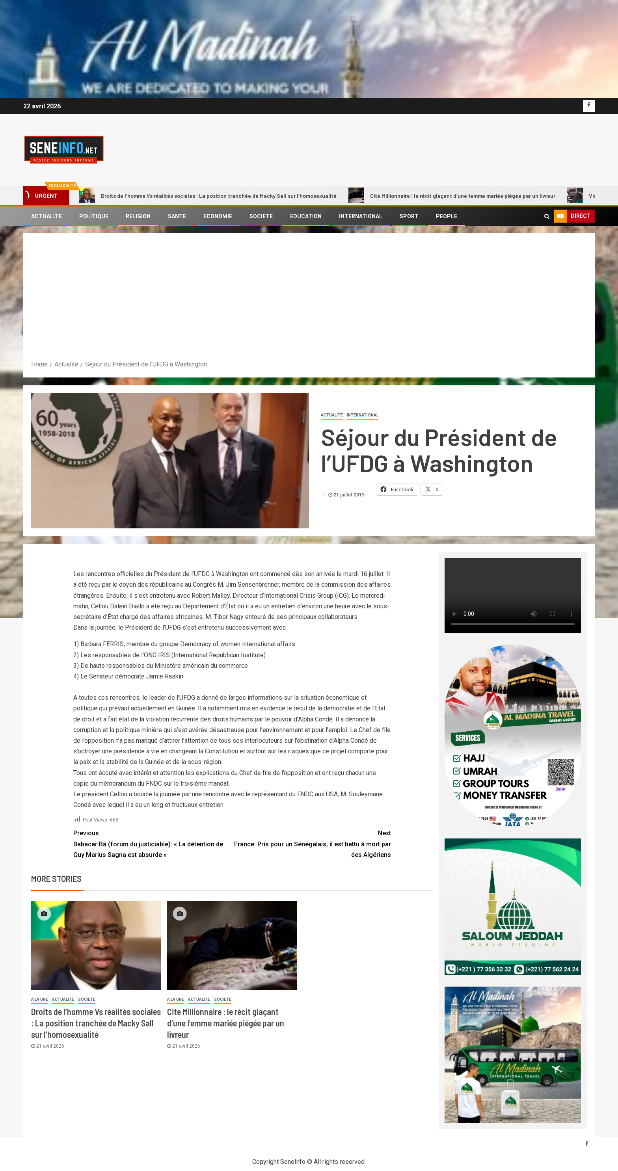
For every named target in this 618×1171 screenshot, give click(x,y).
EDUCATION (306, 216)
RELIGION (138, 216)
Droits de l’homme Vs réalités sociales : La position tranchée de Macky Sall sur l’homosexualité (208, 195)
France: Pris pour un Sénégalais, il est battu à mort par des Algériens (311, 843)
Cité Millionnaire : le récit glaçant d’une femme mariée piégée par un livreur (451, 195)
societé (86, 999)
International (362, 415)
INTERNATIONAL (360, 216)
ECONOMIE (217, 216)
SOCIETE (261, 216)
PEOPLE (446, 216)
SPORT (409, 216)
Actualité (332, 415)
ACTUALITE (46, 216)
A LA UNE (39, 999)
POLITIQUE (93, 216)
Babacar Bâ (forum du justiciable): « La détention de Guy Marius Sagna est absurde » (152, 843)
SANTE (177, 216)
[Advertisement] (309, 300)
